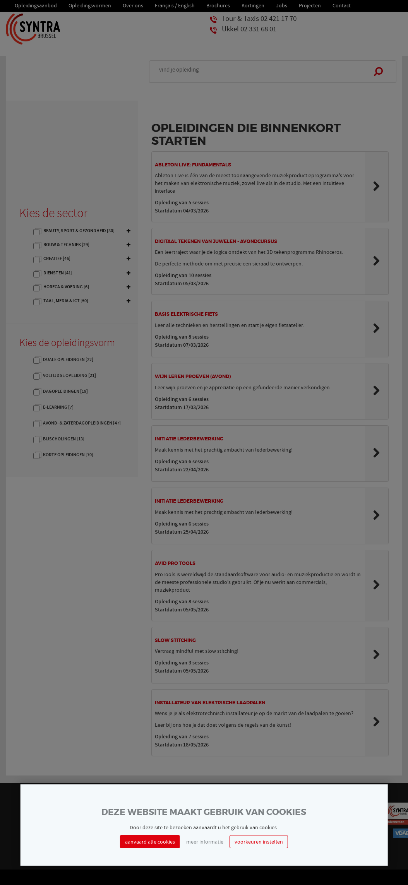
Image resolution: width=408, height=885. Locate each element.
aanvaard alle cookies (150, 841)
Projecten (310, 5)
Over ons (133, 5)
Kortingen (253, 5)
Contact (342, 5)
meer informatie (204, 841)
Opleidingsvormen (90, 5)
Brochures (218, 5)
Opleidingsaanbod (36, 5)
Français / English (175, 5)
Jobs (281, 5)
